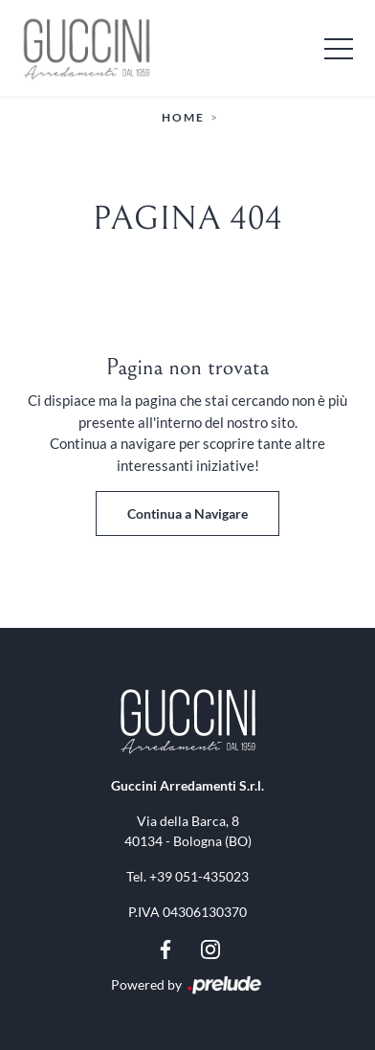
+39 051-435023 (199, 876)
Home (183, 117)
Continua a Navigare (187, 513)
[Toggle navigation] (338, 47)
